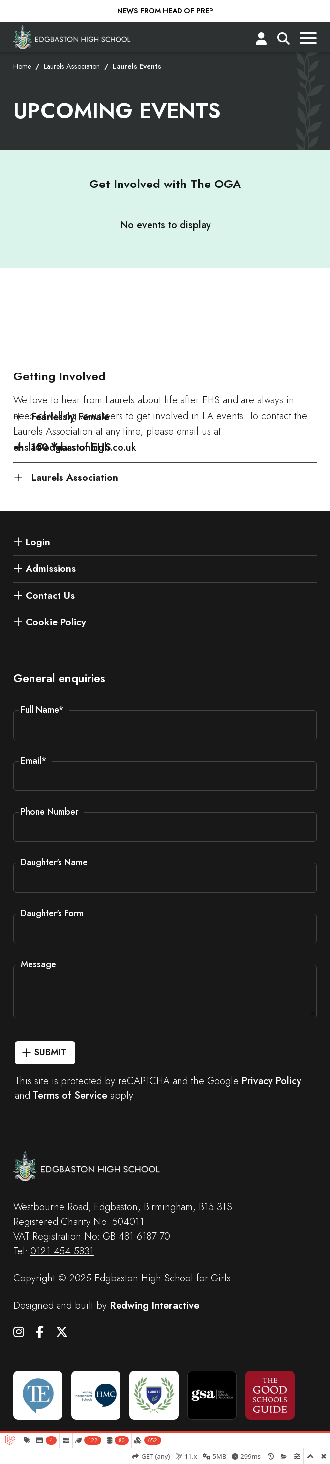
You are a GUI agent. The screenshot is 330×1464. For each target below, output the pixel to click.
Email (34, 760)
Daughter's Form (52, 913)
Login (38, 542)
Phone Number (49, 811)
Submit (50, 1052)
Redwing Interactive (154, 1306)
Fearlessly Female (70, 416)
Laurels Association (72, 66)
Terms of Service (70, 1096)
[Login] (261, 40)
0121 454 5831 (62, 1251)
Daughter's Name (54, 862)
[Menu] (308, 40)
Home (22, 66)
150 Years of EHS (71, 447)
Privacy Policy (271, 1081)
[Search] (283, 40)
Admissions (51, 568)
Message (38, 964)
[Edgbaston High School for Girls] (72, 37)
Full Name (42, 709)
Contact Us (50, 595)
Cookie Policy (56, 622)
